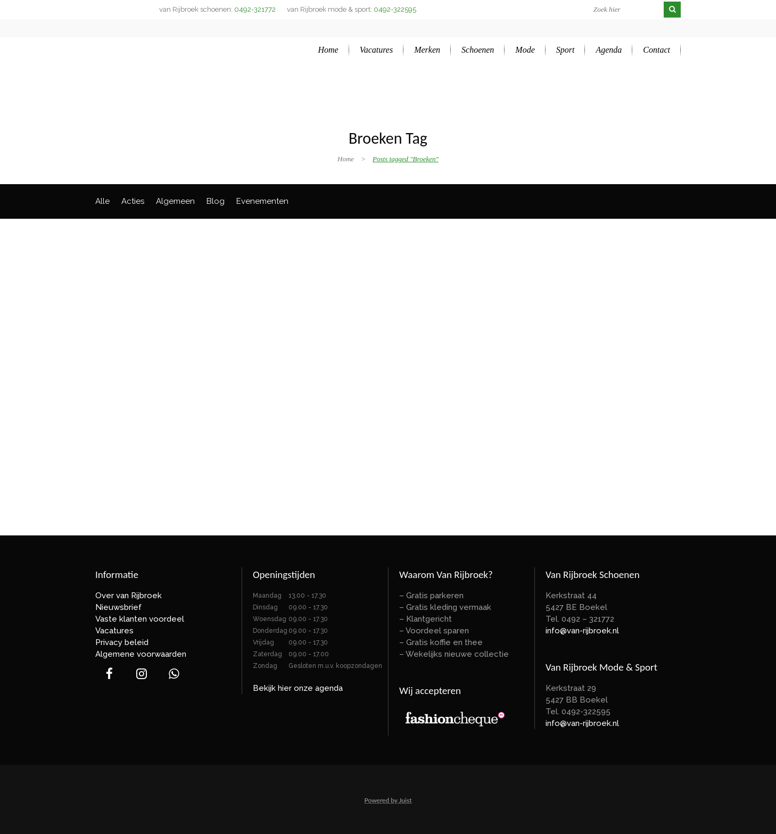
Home (345, 159)
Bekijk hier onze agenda (298, 688)
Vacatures (114, 630)
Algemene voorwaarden (140, 654)
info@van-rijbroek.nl (582, 630)
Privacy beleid (121, 642)
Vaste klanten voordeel (139, 619)
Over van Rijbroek (128, 595)
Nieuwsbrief (118, 607)
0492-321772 (255, 9)
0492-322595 (395, 9)
